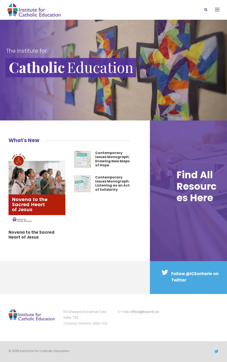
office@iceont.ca (144, 311)
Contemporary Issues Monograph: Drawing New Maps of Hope (112, 159)
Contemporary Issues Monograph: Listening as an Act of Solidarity (112, 183)
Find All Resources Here (197, 186)
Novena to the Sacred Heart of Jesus (32, 234)
